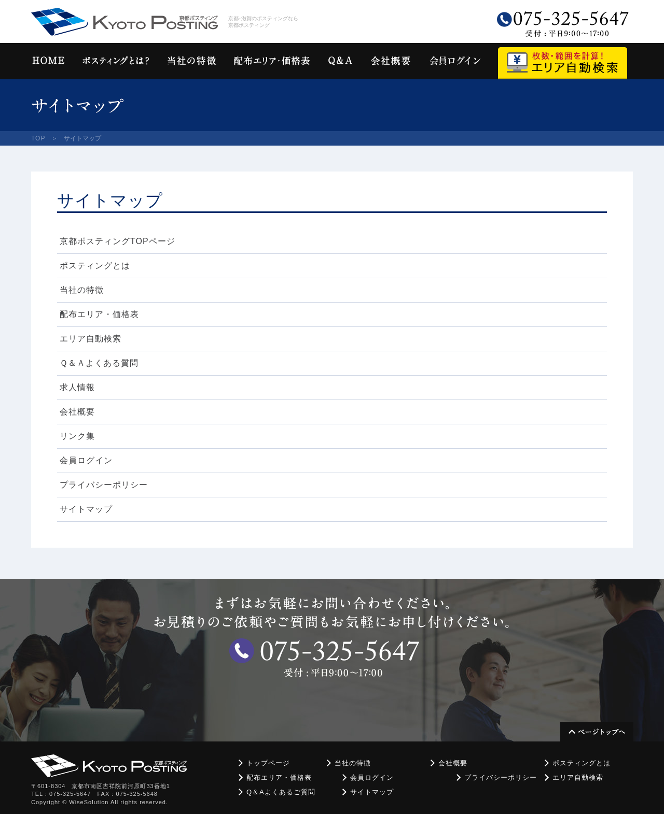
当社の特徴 (82, 289)
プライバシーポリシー (104, 484)
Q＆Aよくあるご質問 (280, 792)
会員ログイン (86, 460)
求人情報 (77, 387)
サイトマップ (86, 509)
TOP (38, 138)
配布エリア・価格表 (99, 314)
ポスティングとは (95, 265)
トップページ (268, 763)
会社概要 (77, 411)
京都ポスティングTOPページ (117, 241)
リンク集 (77, 436)
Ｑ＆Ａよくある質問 (99, 363)
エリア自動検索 (90, 338)
